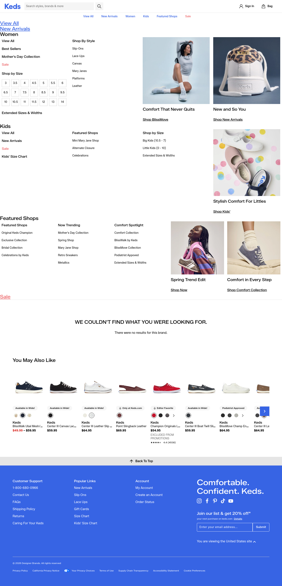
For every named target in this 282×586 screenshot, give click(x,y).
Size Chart (81, 516)
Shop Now (179, 290)
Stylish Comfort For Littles (239, 201)
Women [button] (130, 16)
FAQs (17, 502)
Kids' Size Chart (14, 156)
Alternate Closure (83, 148)
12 (43, 102)
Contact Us (21, 495)
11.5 (34, 102)
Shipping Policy (24, 509)
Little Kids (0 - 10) (154, 148)
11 (24, 102)
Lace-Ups (78, 56)
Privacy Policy (20, 570)
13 (53, 102)
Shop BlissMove (155, 119)
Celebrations (80, 155)
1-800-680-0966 (25, 488)
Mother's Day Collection (21, 57)
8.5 (43, 92)
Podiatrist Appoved (126, 255)
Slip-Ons (78, 48)
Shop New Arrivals (228, 119)
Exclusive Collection (14, 240)
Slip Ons (80, 495)
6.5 (6, 92)
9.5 (62, 92)
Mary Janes (79, 71)
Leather (77, 86)
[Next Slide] (264, 411)
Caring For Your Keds (28, 523)
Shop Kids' (221, 211)
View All (88, 16)
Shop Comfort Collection (247, 290)
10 (5, 102)
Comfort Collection (126, 233)
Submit (261, 527)
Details (238, 518)
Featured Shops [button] (167, 16)
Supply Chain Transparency (133, 570)
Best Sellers (11, 49)
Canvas (77, 63)
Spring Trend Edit (188, 279)
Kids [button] (146, 16)
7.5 (24, 92)
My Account (144, 488)
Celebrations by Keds (15, 255)
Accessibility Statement (166, 570)
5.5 (53, 83)
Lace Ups (80, 502)
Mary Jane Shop (68, 247)
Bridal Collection (12, 247)
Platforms (78, 78)
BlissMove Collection (127, 247)
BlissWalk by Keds (125, 240)
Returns (18, 516)
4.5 (34, 83)
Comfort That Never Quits (169, 109)
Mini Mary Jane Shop (85, 140)
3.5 (15, 83)
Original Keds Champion (17, 233)
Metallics (63, 262)
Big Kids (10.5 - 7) (154, 140)
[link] (28, 426)
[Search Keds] (59, 6)
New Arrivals (109, 16)
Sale (188, 16)
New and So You (229, 109)
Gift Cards (81, 509)
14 (62, 102)
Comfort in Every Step (249, 279)
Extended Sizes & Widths (22, 113)
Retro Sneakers (68, 255)
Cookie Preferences (194, 570)
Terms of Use (106, 570)
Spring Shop (66, 240)
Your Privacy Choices (79, 570)
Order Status (144, 502)
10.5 (15, 102)
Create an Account (149, 495)
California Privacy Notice (46, 570)
